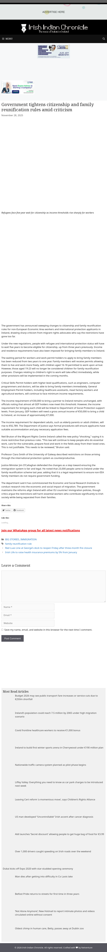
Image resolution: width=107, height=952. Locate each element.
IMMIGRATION (28, 539)
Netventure (87, 947)
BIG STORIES (12, 539)
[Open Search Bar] (104, 39)
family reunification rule (18, 543)
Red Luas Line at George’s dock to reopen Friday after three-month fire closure (48, 548)
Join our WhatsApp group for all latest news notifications (40, 530)
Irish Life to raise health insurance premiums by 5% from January (41, 552)
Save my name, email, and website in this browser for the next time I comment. (48, 629)
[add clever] (53, 57)
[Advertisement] (53, 662)
